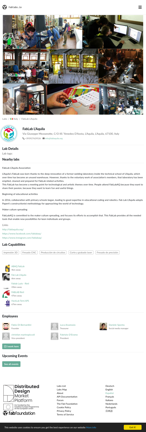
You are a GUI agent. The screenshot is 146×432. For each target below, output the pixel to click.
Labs (4, 118)
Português (111, 407)
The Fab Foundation (67, 403)
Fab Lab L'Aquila (18, 275)
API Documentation (67, 396)
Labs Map (62, 389)
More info (91, 427)
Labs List (61, 385)
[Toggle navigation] (140, 7)
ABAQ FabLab (17, 266)
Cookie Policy (64, 407)
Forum (60, 400)
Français (110, 396)
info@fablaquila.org (54, 138)
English (109, 389)
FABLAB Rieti (17, 292)
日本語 (109, 410)
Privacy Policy (64, 410)
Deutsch (110, 385)
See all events (11, 364)
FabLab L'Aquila (29, 118)
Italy (14, 118)
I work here (11, 346)
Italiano (109, 400)
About (60, 393)
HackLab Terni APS (20, 301)
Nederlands (111, 403)
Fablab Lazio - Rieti (20, 283)
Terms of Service (65, 414)
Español (110, 393)
